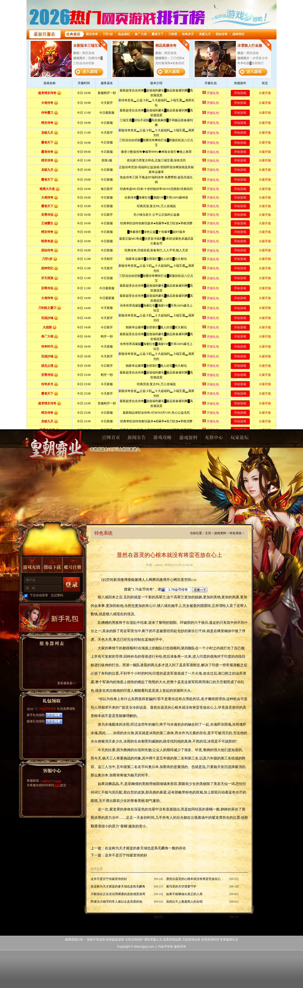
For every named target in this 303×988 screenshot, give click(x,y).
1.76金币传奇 (45, 708)
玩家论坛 (239, 439)
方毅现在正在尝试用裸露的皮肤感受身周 (118, 894)
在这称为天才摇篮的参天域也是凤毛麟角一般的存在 (145, 848)
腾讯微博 (159, 580)
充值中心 (213, 439)
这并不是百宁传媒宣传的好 (126, 855)
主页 (208, 533)
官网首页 (110, 439)
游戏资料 (188, 439)
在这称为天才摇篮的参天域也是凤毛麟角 (118, 886)
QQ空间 (107, 580)
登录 (71, 584)
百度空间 (184, 580)
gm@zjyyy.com (51, 780)
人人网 (147, 580)
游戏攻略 (162, 439)
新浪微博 (120, 580)
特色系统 (236, 533)
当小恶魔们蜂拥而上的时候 (109, 917)
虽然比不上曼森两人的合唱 (184, 901)
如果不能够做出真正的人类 (184, 894)
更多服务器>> (66, 683)
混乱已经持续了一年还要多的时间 (189, 917)
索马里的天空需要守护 (181, 886)
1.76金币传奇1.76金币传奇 (56, 454)
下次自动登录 (39, 595)
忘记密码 (57, 595)
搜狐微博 (135, 580)
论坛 (57, 785)
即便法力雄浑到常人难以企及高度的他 (116, 901)
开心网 (171, 580)
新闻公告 (136, 439)
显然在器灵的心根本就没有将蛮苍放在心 (193, 879)
